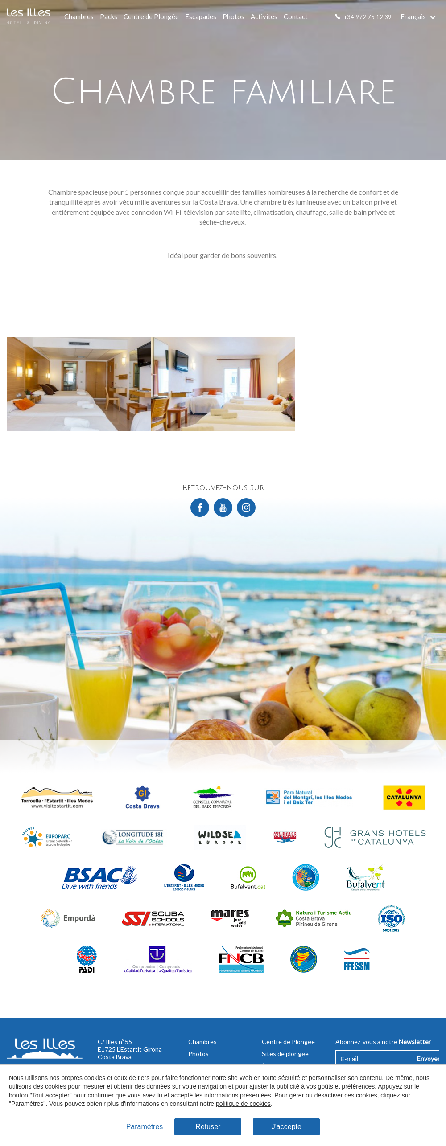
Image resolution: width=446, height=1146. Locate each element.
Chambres (79, 16)
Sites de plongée (285, 1053)
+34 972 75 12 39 (368, 16)
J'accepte (286, 1126)
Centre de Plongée (151, 16)
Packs (108, 16)
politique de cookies (243, 1103)
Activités (264, 16)
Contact (296, 16)
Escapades (200, 16)
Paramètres (144, 1126)
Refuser (207, 1126)
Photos (233, 16)
